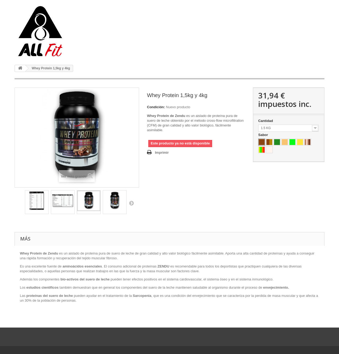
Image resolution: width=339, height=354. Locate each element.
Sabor (263, 135)
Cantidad (266, 121)
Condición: (156, 107)
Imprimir (162, 153)
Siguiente (131, 203)
